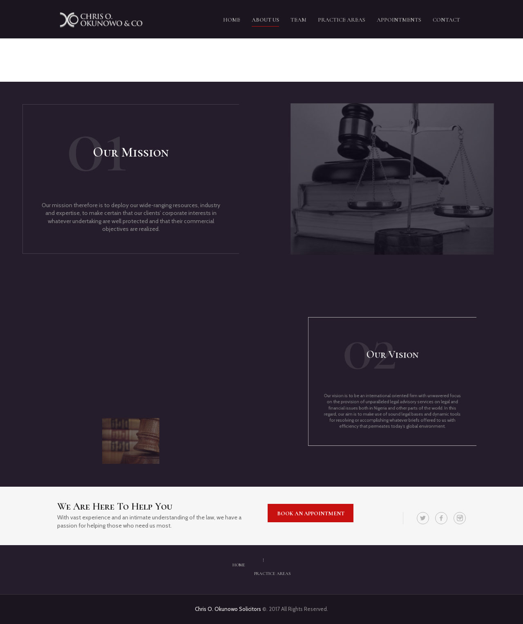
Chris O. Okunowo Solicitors (228, 609)
